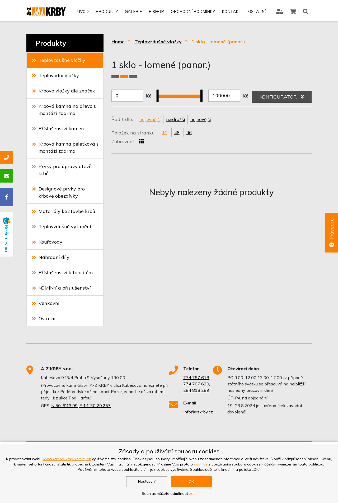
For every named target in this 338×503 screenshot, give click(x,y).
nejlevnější (151, 120)
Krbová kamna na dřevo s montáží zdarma (64, 109)
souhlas (201, 464)
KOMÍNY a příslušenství (61, 288)
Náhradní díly (50, 257)
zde (192, 493)
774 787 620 (196, 383)
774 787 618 (196, 377)
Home (118, 42)
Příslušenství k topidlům (62, 272)
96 (190, 133)
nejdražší (178, 120)
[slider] (159, 92)
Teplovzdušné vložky (58, 60)
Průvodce (331, 233)
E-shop (156, 12)
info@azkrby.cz (198, 411)
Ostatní (256, 12)
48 (178, 133)
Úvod (82, 12)
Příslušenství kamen (58, 128)
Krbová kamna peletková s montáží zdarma (65, 147)
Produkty (106, 12)
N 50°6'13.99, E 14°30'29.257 (81, 405)
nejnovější (205, 120)
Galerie (133, 12)
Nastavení (147, 481)
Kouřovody (47, 242)
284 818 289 (196, 390)
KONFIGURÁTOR (282, 95)
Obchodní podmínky (193, 12)
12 (165, 133)
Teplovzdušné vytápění (61, 226)
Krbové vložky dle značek (63, 91)
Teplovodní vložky (55, 75)
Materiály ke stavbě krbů (63, 211)
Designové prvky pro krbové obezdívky (58, 192)
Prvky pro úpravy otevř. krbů (62, 169)
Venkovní (45, 303)
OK (191, 481)
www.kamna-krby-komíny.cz (67, 459)
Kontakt (231, 12)
